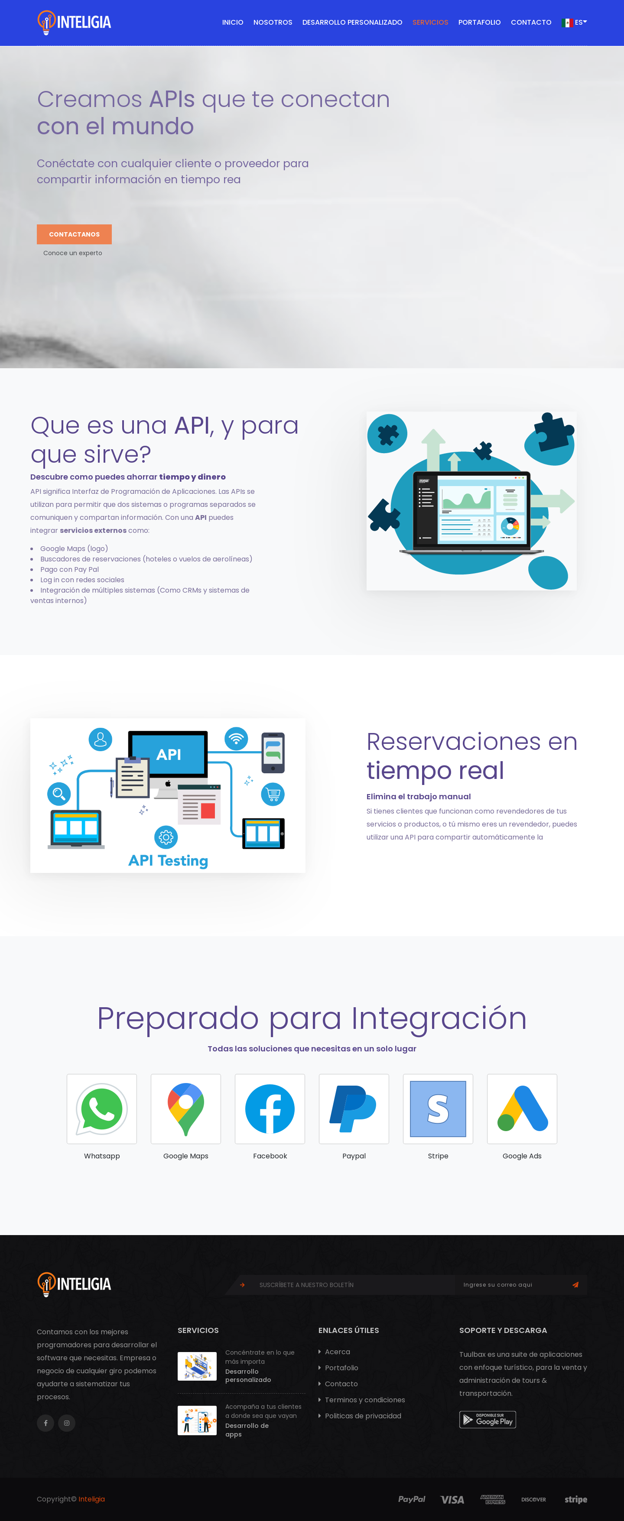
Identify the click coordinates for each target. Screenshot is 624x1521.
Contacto (531, 22)
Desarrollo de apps (247, 1430)
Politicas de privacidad (359, 1416)
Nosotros (273, 22)
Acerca (334, 1352)
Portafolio (479, 22)
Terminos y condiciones (361, 1400)
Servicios (430, 22)
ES (574, 21)
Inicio (233, 22)
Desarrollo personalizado (352, 22)
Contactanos (74, 234)
